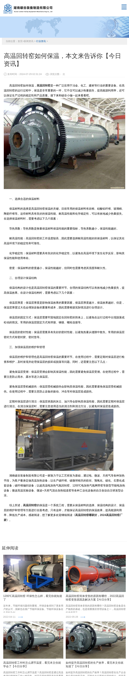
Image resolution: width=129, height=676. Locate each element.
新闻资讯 (28, 41)
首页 (20, 41)
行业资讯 (41, 41)
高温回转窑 (43, 85)
